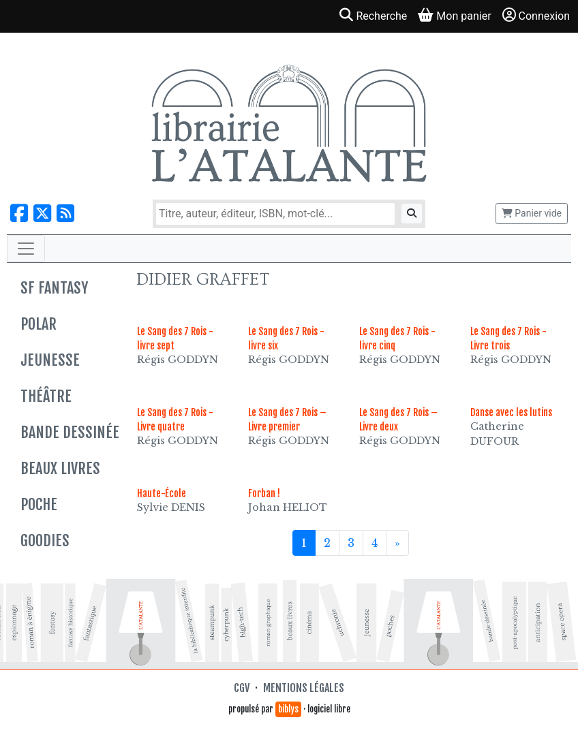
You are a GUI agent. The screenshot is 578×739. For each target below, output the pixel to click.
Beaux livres (60, 468)
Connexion (536, 15)
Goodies (45, 540)
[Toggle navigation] (26, 248)
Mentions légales (303, 688)
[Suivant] (397, 543)
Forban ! (264, 493)
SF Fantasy (54, 288)
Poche (38, 504)
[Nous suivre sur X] (42, 213)
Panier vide (532, 213)
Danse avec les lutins (511, 412)
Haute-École (161, 493)
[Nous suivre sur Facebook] (19, 213)
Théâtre (46, 396)
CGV (241, 688)
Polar (38, 324)
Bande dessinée (69, 432)
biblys (288, 709)
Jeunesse (50, 360)
